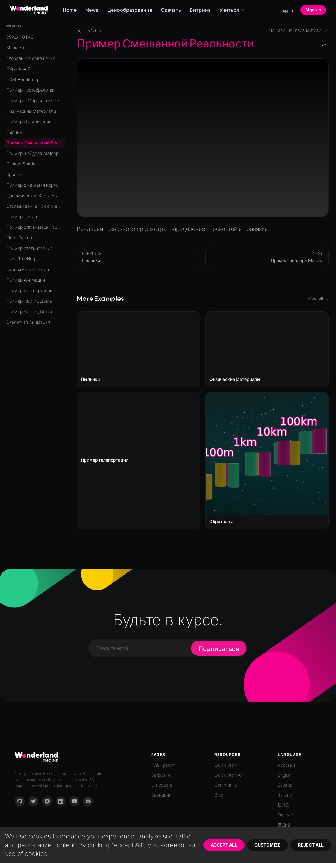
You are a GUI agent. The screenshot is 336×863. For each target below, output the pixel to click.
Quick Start (225, 765)
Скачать (171, 10)
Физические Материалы (31, 111)
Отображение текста (27, 269)
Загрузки (160, 775)
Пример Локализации (28, 121)
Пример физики (22, 216)
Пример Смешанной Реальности (35, 142)
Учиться (232, 10)
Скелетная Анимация (28, 322)
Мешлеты (16, 47)
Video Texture (19, 237)
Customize (267, 844)
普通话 (284, 824)
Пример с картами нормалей (35, 185)
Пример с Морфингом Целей (35, 100)
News (92, 10)
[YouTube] (74, 801)
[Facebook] (47, 801)
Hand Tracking (20, 258)
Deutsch (286, 814)
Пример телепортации (29, 290)
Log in (286, 10)
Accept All (224, 844)
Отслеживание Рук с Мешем (35, 206)
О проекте (161, 785)
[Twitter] (33, 801)
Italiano (285, 794)
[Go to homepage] (29, 10)
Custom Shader (21, 163)
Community (225, 785)
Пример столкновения (29, 248)
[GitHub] (20, 801)
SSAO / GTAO (20, 37)
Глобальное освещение (30, 58)
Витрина (200, 10)
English (285, 775)
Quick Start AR (228, 775)
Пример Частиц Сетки (29, 311)
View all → (318, 298)
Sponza (13, 174)
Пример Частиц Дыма (29, 301)
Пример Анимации (25, 279)
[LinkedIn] (61, 801)
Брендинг (161, 794)
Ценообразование (129, 10)
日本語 (284, 804)
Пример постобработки (30, 90)
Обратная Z (18, 68)
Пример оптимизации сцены (35, 227)
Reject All (311, 844)
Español (285, 785)
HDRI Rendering (22, 79)
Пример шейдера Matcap (32, 153)
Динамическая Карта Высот (35, 195)
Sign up (313, 9)
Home (70, 10)
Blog (218, 794)
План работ (163, 765)
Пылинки (15, 132)
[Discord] (88, 801)
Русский (286, 765)
